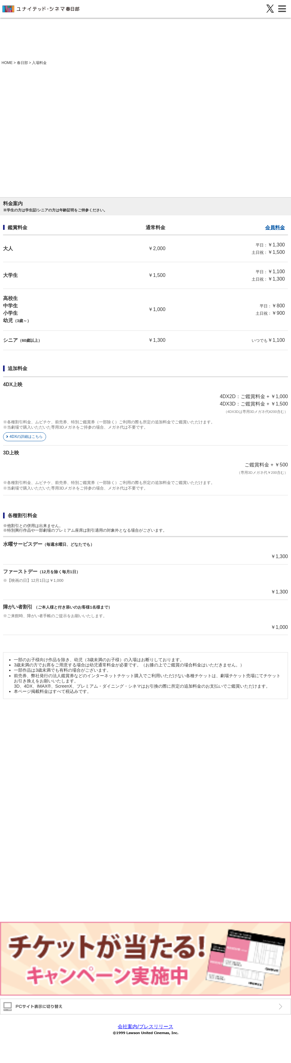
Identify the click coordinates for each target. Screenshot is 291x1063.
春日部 (22, 63)
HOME (7, 63)
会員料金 (275, 227)
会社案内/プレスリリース (145, 1026)
